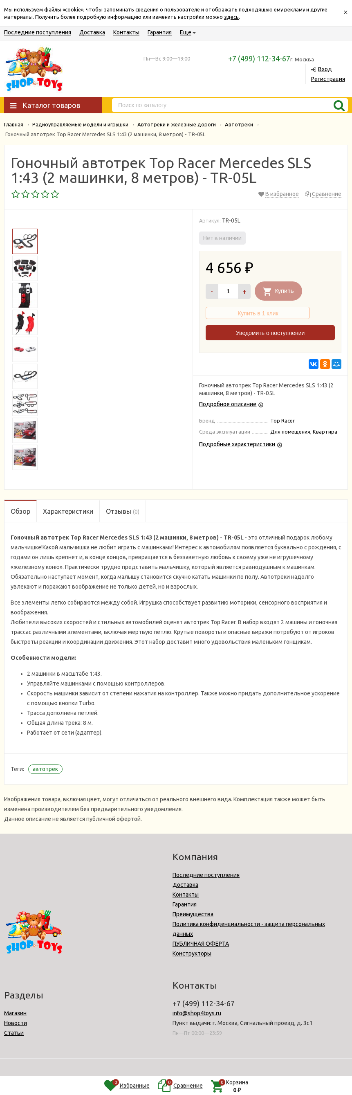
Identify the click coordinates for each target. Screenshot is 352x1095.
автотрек (45, 769)
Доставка (92, 32)
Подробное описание (227, 404)
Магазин (15, 1013)
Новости (15, 1023)
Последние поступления (37, 32)
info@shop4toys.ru (197, 1013)
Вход (325, 69)
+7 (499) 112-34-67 (259, 58)
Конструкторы (192, 953)
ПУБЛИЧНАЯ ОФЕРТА (201, 943)
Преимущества (193, 914)
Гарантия (160, 32)
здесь (231, 17)
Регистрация (328, 79)
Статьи (14, 1033)
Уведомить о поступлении (270, 333)
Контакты (126, 32)
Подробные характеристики (237, 444)
